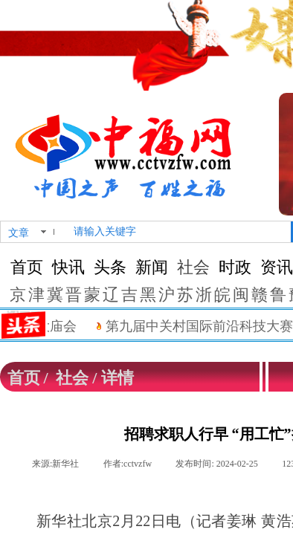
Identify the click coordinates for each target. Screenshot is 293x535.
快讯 (68, 267)
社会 (193, 267)
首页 (26, 267)
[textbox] (179, 231)
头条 (110, 267)
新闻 (151, 267)
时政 (235, 267)
